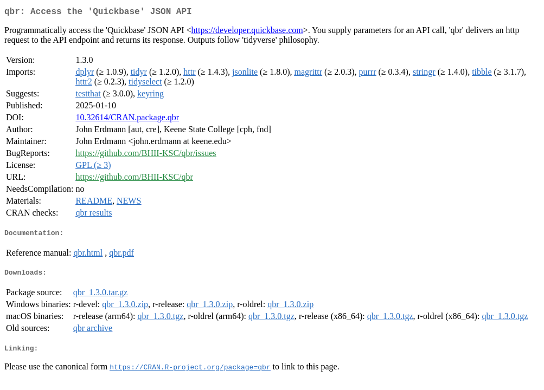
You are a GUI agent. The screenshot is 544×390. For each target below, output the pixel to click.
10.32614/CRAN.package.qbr (127, 119)
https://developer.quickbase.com (247, 32)
